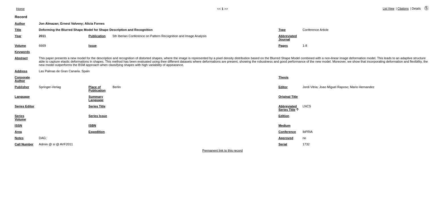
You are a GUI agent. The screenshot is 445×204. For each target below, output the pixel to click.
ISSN (18, 125)
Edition (283, 116)
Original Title (288, 96)
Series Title (97, 106)
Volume (20, 45)
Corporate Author (22, 79)
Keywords (22, 52)
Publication (97, 36)
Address (21, 71)
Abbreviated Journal (287, 37)
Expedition (97, 131)
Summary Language (96, 98)
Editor (282, 87)
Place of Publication (97, 88)
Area (18, 131)
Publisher (22, 87)
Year (18, 36)
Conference (287, 131)
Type (282, 29)
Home (20, 8)
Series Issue (98, 116)
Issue (93, 45)
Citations (403, 8)
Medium (284, 125)
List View (388, 8)
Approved (285, 138)
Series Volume (20, 117)
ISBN (92, 125)
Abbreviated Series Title (287, 108)
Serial (282, 144)
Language (22, 96)
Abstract (21, 58)
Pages (283, 45)
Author (20, 23)
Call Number (24, 144)
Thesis (283, 77)
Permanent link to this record (222, 150)
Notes (19, 138)
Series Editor (24, 106)
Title (18, 29)
